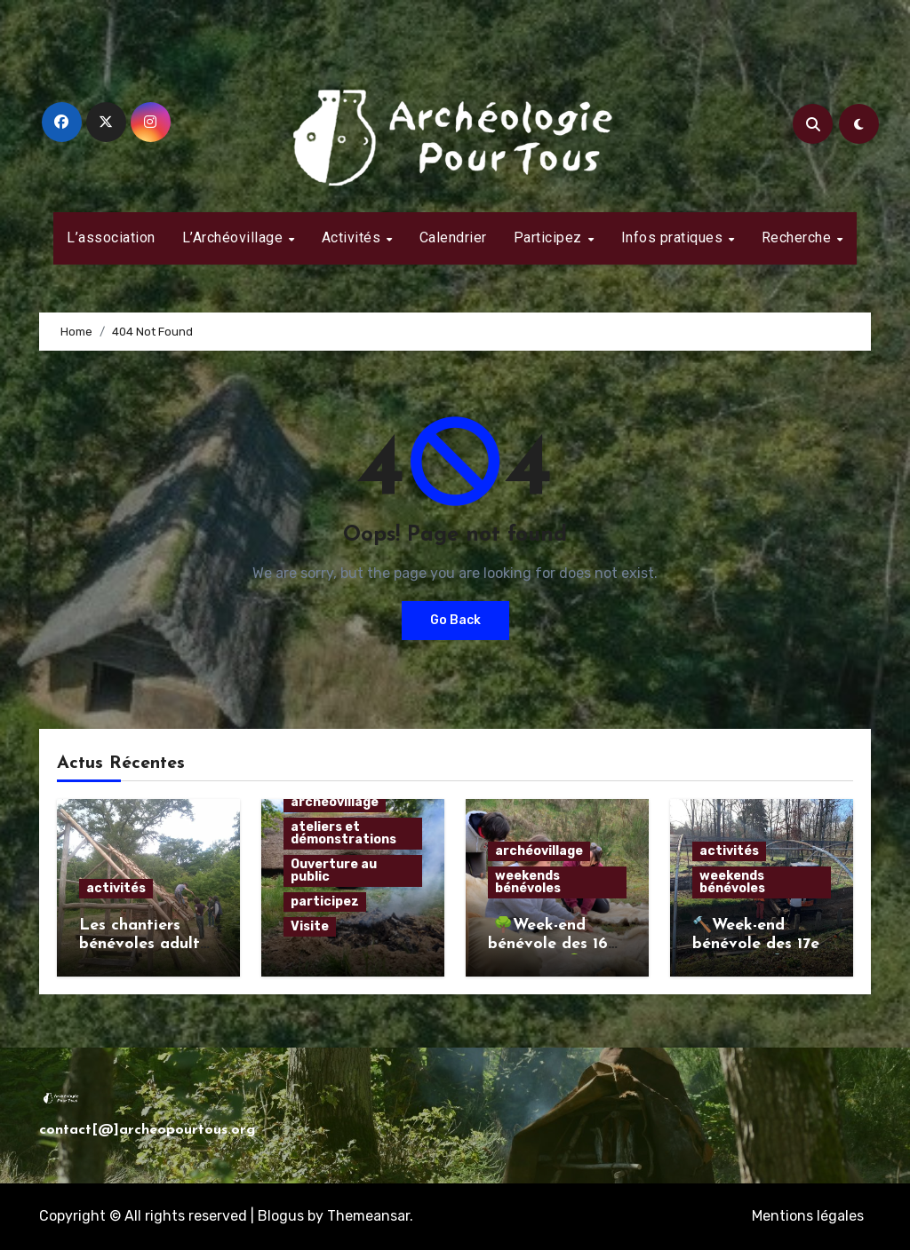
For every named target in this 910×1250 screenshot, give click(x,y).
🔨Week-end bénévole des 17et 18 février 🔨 (759, 944)
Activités (353, 237)
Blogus (281, 1215)
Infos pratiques (674, 237)
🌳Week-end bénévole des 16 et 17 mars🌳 (548, 944)
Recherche (798, 237)
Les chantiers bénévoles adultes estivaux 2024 (147, 944)
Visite (310, 926)
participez (325, 901)
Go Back (455, 620)
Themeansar (368, 1215)
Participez (550, 237)
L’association (111, 237)
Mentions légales (808, 1215)
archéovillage (335, 802)
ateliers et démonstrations (343, 833)
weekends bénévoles (528, 882)
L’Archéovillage (234, 237)
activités (116, 888)
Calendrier (453, 237)
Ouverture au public (334, 870)
